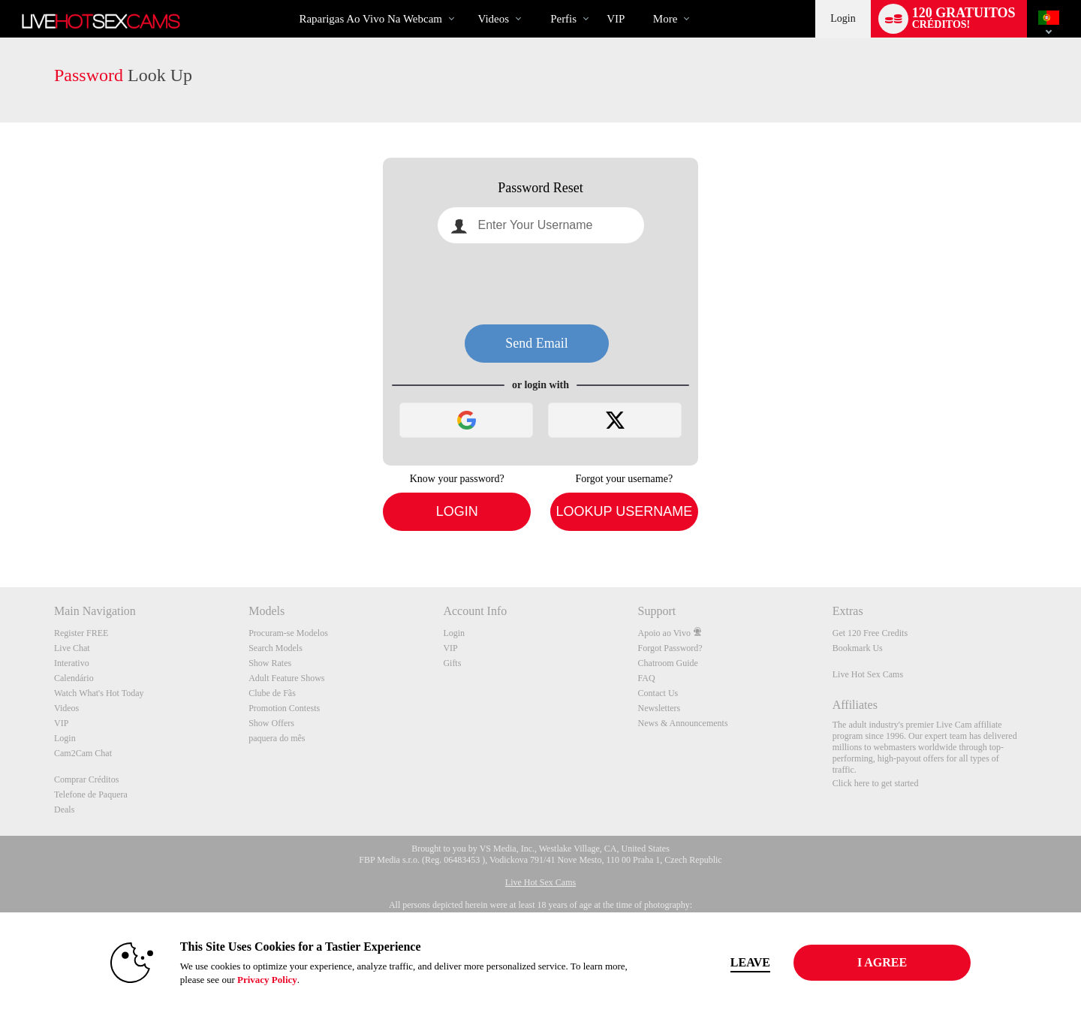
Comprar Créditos (86, 779)
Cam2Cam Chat (83, 753)
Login (842, 18)
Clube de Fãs (272, 693)
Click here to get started (876, 783)
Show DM (0, 531)
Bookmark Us (858, 648)
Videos (494, 19)
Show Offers (271, 723)
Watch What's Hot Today (99, 693)
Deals (64, 809)
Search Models (275, 648)
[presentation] (540, 284)
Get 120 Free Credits (870, 633)
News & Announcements (683, 723)
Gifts (452, 663)
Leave (750, 962)
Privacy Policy (267, 979)
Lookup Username (624, 511)
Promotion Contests (284, 708)
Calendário (74, 678)
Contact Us (658, 693)
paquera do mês (276, 738)
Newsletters (659, 708)
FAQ (646, 678)
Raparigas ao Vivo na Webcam (370, 19)
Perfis (563, 19)
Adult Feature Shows (286, 678)
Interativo (71, 663)
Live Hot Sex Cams (868, 674)
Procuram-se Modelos (288, 633)
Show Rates (269, 663)
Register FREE (81, 633)
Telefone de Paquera (91, 794)
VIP (616, 19)
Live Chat (72, 648)
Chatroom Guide (668, 663)
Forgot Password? (670, 648)
